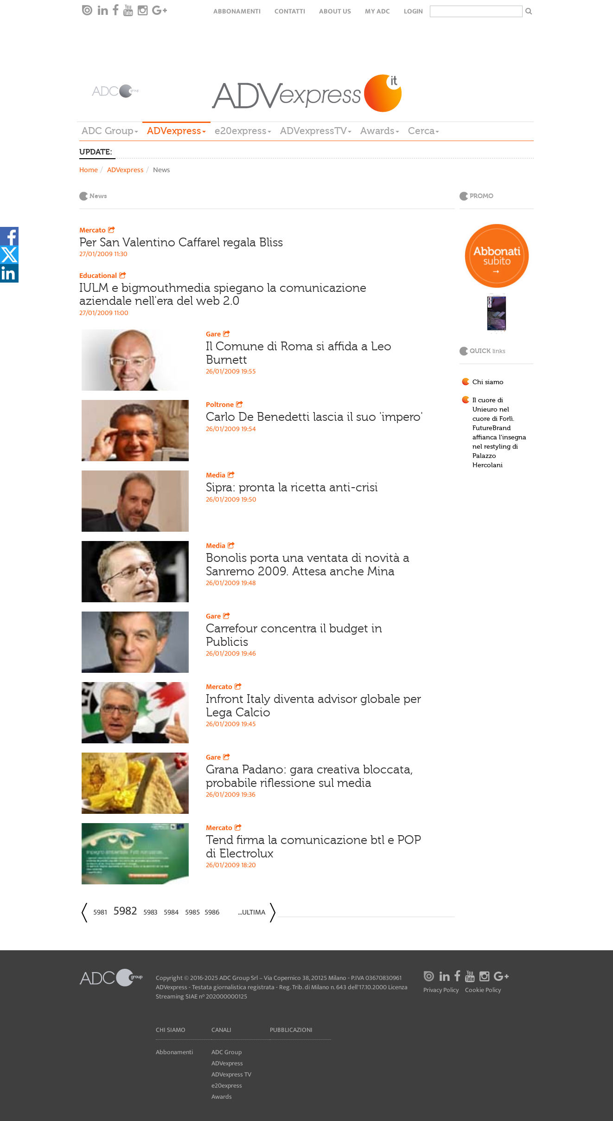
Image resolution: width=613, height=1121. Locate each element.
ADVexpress (176, 130)
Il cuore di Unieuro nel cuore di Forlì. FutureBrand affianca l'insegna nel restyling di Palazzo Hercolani (499, 433)
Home (88, 170)
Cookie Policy (483, 990)
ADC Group (110, 130)
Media (221, 475)
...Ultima (251, 912)
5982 (125, 911)
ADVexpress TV (231, 1074)
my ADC (377, 11)
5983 (150, 912)
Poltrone (225, 405)
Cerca (423, 130)
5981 (100, 912)
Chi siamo (488, 382)
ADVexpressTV (315, 130)
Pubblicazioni (291, 1029)
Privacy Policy (441, 990)
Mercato (98, 230)
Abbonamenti (237, 11)
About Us (335, 11)
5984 (171, 912)
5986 (211, 912)
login (413, 11)
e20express (243, 130)
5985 (192, 912)
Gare (219, 334)
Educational (103, 276)
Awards (379, 130)
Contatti (290, 11)
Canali (221, 1029)
